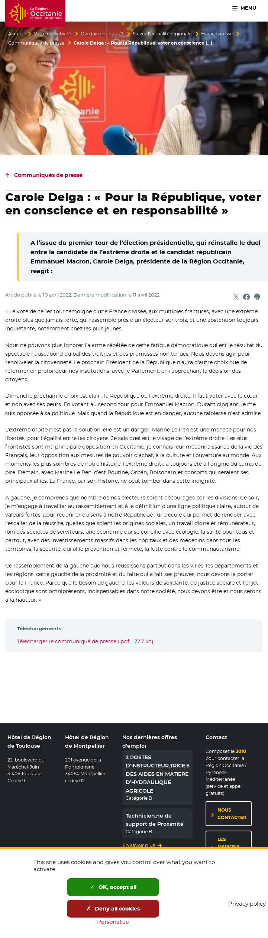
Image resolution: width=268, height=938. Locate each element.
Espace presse (217, 33)
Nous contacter (231, 815)
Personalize (113, 921)
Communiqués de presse (36, 43)
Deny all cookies (113, 908)
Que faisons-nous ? (102, 33)
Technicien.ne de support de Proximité (155, 821)
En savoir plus (137, 846)
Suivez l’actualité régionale (162, 33)
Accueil (16, 33)
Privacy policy (247, 903)
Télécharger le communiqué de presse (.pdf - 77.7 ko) (85, 641)
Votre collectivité (52, 33)
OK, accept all (113, 887)
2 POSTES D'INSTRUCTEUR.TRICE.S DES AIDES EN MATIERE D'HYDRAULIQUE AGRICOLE (158, 775)
